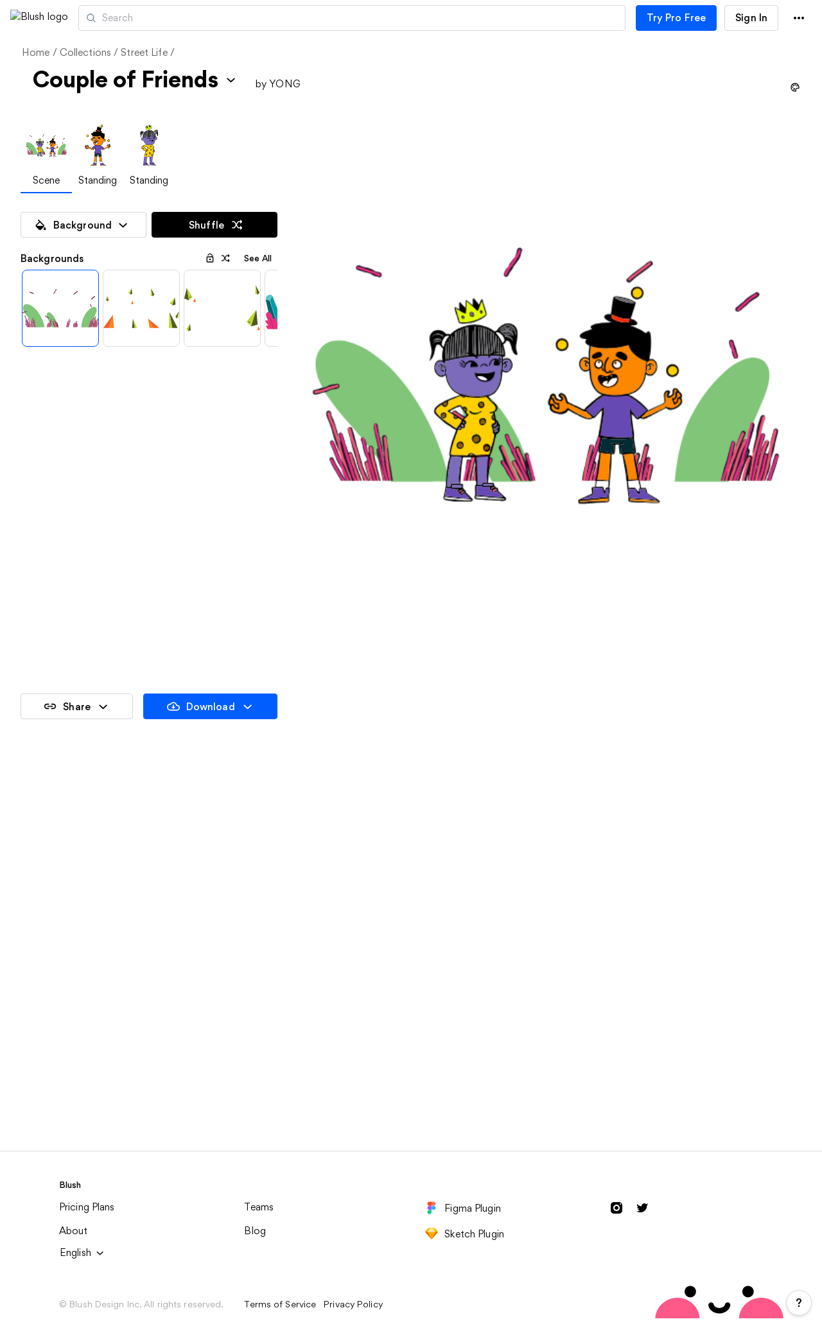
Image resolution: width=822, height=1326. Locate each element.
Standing (98, 180)
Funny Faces (644, 1051)
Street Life (144, 52)
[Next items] (264, 344)
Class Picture (447, 871)
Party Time (47, 1051)
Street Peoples (451, 1231)
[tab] (46, 156)
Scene (46, 180)
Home (36, 52)
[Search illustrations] (406, 18)
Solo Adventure (255, 1051)
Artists (162, 18)
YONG (285, 84)
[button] (101, 17)
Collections (85, 52)
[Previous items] (33, 344)
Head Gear (47, 1231)
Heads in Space (255, 1231)
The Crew (439, 1051)
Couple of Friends (657, 871)
